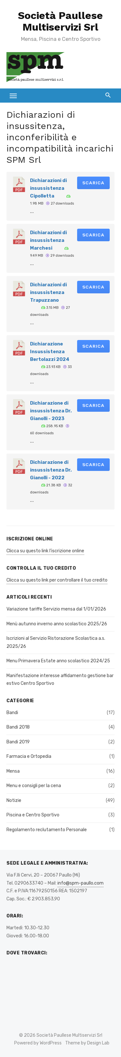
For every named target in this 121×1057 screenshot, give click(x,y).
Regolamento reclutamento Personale (46, 829)
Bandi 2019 (18, 742)
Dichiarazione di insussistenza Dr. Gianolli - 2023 (51, 410)
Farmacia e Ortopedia (28, 756)
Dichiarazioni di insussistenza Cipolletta (48, 188)
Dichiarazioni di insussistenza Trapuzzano (48, 292)
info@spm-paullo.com (80, 883)
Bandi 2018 (18, 727)
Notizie (13, 800)
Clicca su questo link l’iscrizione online (45, 551)
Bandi (12, 712)
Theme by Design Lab (87, 1043)
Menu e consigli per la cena (33, 785)
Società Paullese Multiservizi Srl (60, 21)
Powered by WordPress (38, 1043)
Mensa (13, 771)
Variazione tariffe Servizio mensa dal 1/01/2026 (56, 609)
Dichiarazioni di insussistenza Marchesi (48, 240)
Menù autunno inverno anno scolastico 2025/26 (56, 624)
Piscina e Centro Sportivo (32, 815)
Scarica (93, 182)
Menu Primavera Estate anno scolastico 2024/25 (58, 661)
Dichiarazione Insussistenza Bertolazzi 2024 (49, 351)
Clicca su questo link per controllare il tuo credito (56, 580)
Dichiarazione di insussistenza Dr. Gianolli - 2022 (51, 470)
